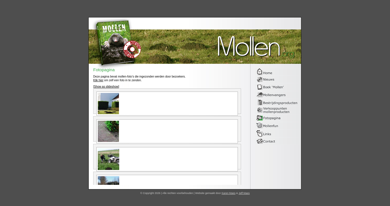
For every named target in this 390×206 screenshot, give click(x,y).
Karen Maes (229, 193)
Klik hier (98, 80)
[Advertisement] (320, 103)
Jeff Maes (244, 193)
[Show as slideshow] (106, 86)
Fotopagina (104, 70)
